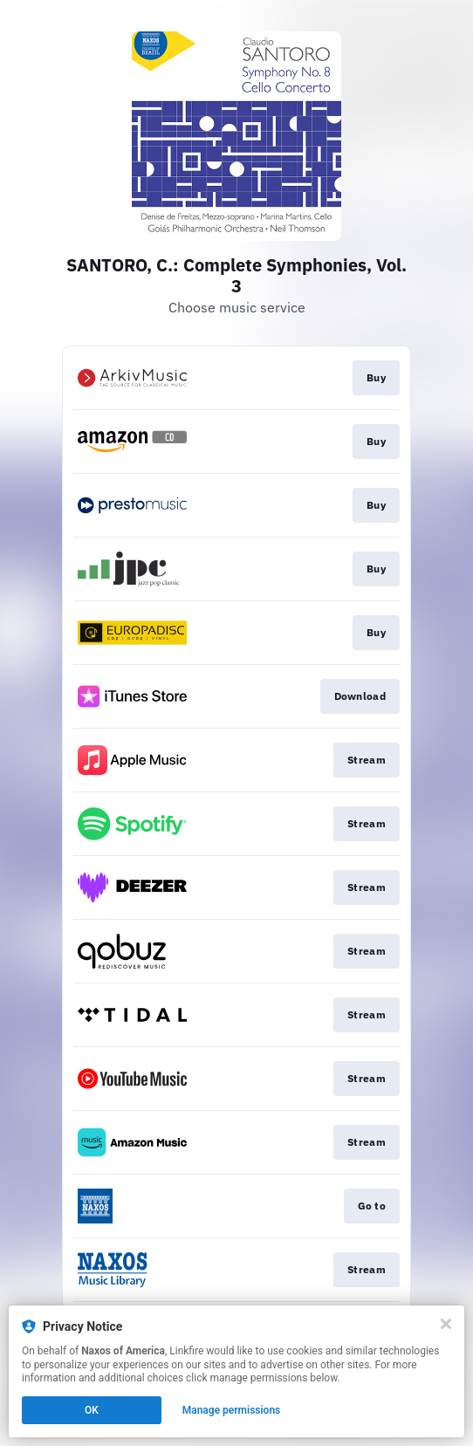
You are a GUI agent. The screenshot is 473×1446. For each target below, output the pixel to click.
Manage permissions (231, 1410)
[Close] (446, 1324)
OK (92, 1410)
